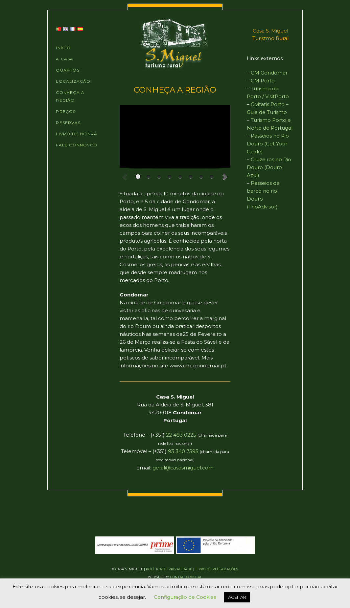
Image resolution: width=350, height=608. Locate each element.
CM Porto (263, 80)
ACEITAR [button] (237, 597)
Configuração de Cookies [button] (185, 597)
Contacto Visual (186, 577)
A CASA (64, 58)
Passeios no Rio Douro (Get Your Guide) (268, 144)
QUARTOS (67, 70)
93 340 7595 (183, 451)
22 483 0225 (181, 435)
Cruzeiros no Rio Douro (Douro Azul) (269, 167)
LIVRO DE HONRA (76, 133)
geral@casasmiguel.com (183, 468)
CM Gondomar (269, 73)
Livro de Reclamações (217, 569)
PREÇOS (66, 111)
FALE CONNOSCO (76, 144)
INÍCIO (63, 47)
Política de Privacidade (169, 569)
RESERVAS (68, 122)
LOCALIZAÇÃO (73, 81)
